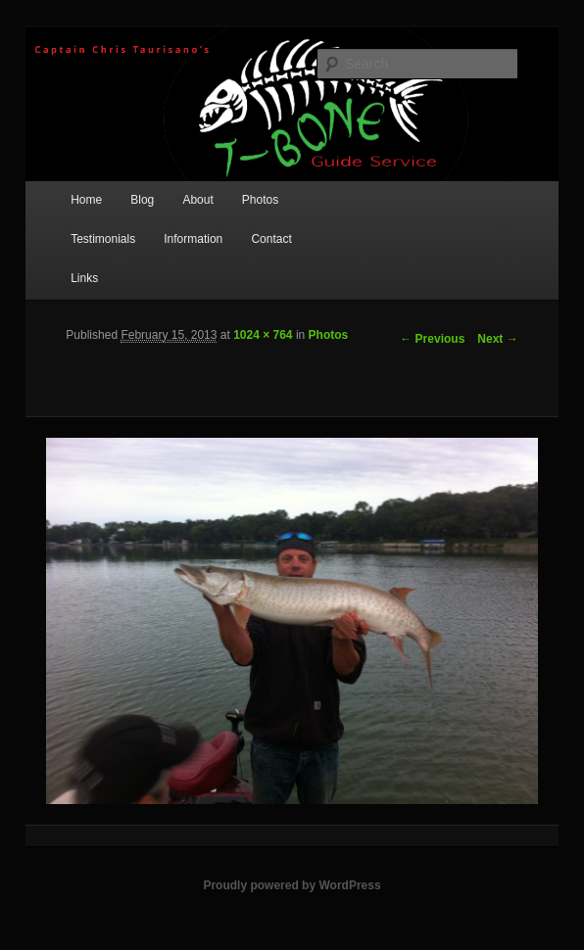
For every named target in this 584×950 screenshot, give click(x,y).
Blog (142, 200)
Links (84, 278)
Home (86, 200)
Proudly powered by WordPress (291, 885)
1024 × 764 (262, 335)
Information (193, 239)
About (197, 200)
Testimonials (103, 239)
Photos (260, 200)
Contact (271, 239)
